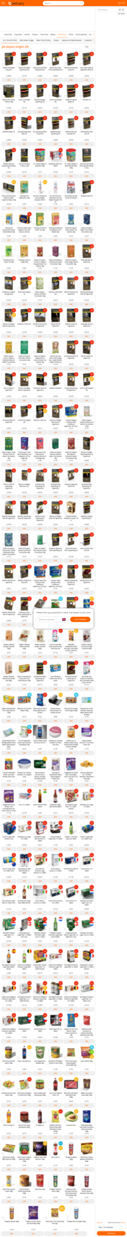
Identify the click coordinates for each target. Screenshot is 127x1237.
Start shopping (80, 619)
